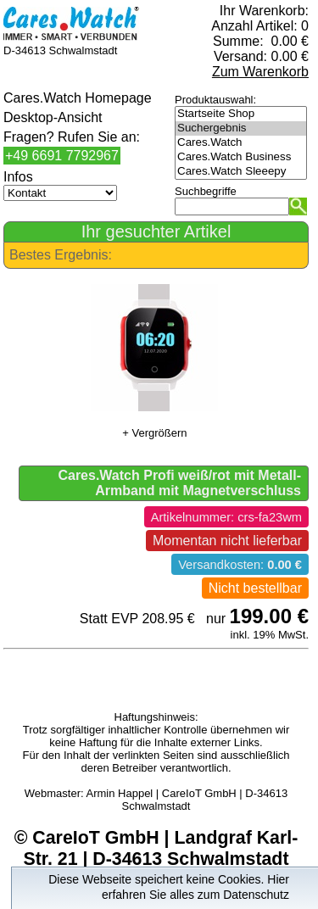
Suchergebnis (241, 128)
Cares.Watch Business (241, 157)
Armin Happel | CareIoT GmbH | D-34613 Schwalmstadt (187, 799)
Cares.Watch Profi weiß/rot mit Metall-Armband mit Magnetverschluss (179, 483)
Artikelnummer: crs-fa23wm (226, 517)
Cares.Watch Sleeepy (241, 172)
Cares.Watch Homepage (77, 98)
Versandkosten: (240, 565)
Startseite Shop (241, 114)
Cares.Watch (241, 143)
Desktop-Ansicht (53, 117)
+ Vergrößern (154, 433)
